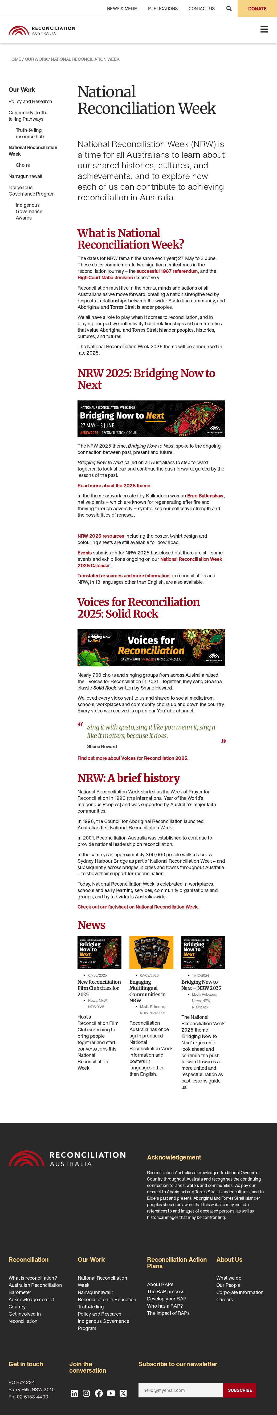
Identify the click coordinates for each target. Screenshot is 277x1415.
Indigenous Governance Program (32, 190)
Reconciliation (28, 1259)
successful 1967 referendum (167, 270)
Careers (224, 1299)
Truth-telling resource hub (30, 133)
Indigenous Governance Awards (29, 211)
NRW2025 (96, 1006)
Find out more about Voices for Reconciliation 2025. (133, 758)
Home (15, 59)
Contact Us (202, 8)
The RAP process (165, 1291)
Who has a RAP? (165, 1305)
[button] (229, 8)
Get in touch (26, 1364)
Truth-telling (91, 1306)
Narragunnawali (25, 176)
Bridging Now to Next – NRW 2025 (201, 985)
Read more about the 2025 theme (114, 485)
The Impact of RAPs (168, 1312)
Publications (163, 8)
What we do (228, 1277)
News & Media (122, 8)
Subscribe (240, 1390)
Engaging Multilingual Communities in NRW (147, 991)
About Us (229, 1259)
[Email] (180, 1390)
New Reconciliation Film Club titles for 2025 (99, 988)
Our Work (36, 59)
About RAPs (160, 1284)
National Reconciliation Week (33, 150)
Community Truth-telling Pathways (28, 115)
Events (85, 552)
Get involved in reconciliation (25, 1317)
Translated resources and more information (123, 575)
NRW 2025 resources (101, 535)
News (92, 1000)
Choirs (23, 164)
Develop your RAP (166, 1298)
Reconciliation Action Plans (177, 1263)
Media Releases (152, 1006)
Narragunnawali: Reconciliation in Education (107, 1296)
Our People (228, 1285)
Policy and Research (30, 101)
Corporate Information (239, 1292)
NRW (102, 1000)
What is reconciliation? (33, 1277)
